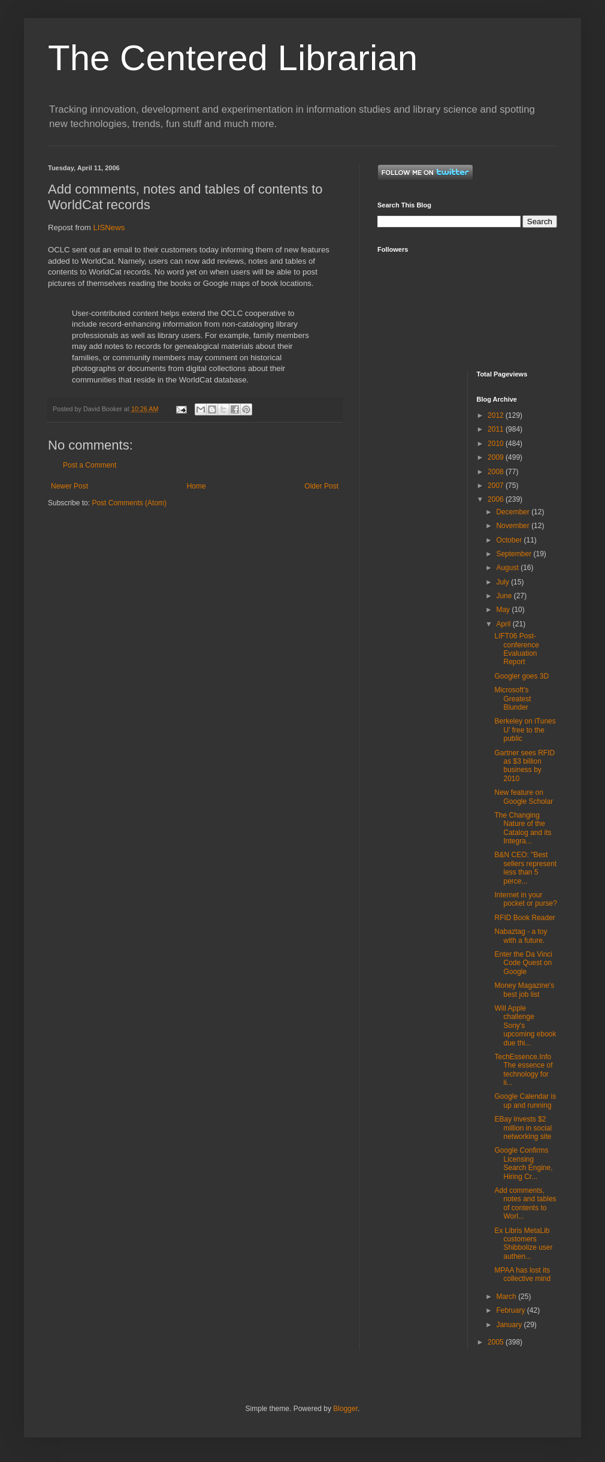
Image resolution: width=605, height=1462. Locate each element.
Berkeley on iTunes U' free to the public (524, 730)
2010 (497, 443)
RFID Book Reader (524, 918)
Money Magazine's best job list (524, 989)
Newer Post (69, 486)
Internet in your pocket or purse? (525, 899)
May (504, 609)
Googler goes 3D (521, 676)
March (507, 1296)
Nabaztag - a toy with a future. (520, 935)
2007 (497, 485)
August (508, 567)
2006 (497, 499)
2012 (497, 415)
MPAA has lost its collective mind (522, 1274)
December (513, 512)
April (504, 624)
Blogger (345, 1408)
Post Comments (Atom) (129, 503)
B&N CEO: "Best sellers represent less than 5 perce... (525, 868)
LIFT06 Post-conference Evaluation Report (516, 649)
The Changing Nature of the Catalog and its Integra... (522, 828)
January (510, 1325)
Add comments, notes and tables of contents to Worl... (525, 1203)
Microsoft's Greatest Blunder (512, 699)
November (513, 526)
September (514, 554)
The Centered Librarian (233, 58)
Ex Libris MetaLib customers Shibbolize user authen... (523, 1243)
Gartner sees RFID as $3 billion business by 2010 (524, 766)
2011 (497, 429)
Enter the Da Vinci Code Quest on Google (523, 963)
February (511, 1310)
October (510, 540)
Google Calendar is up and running (525, 1100)
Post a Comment (89, 465)
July (503, 582)
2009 (497, 457)
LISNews (109, 227)
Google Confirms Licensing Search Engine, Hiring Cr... (523, 1163)
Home (196, 486)
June (504, 596)
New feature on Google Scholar (523, 796)
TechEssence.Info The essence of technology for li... (523, 1070)
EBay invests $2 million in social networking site (523, 1128)
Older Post (321, 486)
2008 (497, 472)
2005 (497, 1342)
